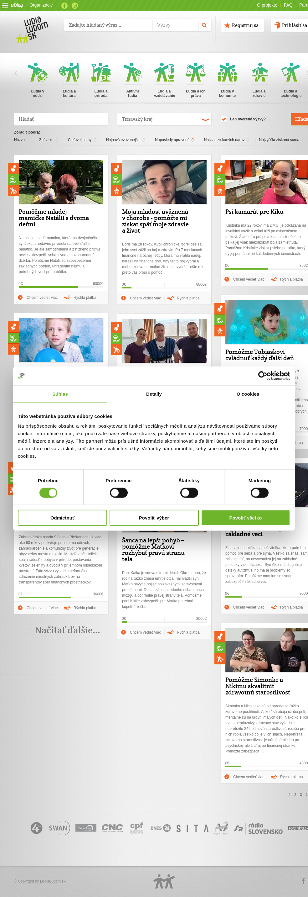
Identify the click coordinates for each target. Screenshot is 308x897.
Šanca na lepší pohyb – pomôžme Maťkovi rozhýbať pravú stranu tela (153, 549)
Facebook (64, 6)
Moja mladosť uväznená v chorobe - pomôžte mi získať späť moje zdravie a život (155, 221)
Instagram (75, 6)
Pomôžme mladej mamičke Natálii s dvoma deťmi (54, 218)
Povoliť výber (154, 517)
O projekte (267, 5)
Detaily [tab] (154, 393)
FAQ (288, 5)
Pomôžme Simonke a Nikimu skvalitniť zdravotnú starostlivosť (257, 686)
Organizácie (41, 5)
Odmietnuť (62, 517)
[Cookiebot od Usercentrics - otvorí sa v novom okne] (262, 375)
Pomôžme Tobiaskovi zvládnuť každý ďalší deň (259, 355)
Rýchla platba (85, 297)
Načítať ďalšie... (67, 630)
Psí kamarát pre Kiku (254, 212)
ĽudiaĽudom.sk (52, 881)
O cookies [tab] (248, 393)
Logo (164, 881)
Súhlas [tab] (60, 393)
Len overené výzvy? (243, 119)
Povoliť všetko (245, 517)
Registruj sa (245, 25)
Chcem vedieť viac (42, 297)
